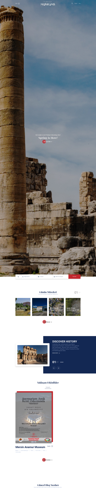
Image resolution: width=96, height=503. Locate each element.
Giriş (80, 3)
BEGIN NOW (56, 353)
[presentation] (16, 139)
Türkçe (75, 3)
